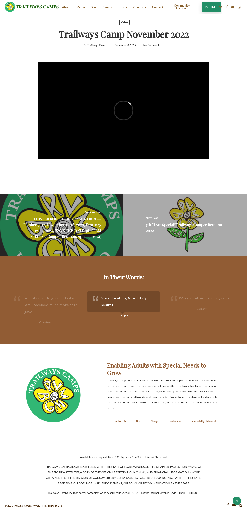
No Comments (151, 45)
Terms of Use (55, 505)
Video (124, 22)
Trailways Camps (97, 45)
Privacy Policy (39, 505)
